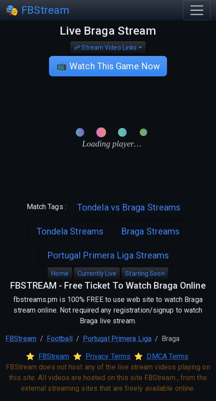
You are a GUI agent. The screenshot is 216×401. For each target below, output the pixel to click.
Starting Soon (144, 273)
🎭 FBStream (37, 10)
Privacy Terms (108, 356)
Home (59, 273)
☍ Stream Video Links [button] (105, 47)
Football (60, 338)
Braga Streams (150, 231)
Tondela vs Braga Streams (128, 207)
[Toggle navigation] (197, 10)
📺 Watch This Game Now (108, 66)
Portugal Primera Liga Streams (108, 255)
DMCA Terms (167, 356)
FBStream (21, 338)
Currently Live (96, 273)
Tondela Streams (70, 231)
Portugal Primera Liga (117, 338)
